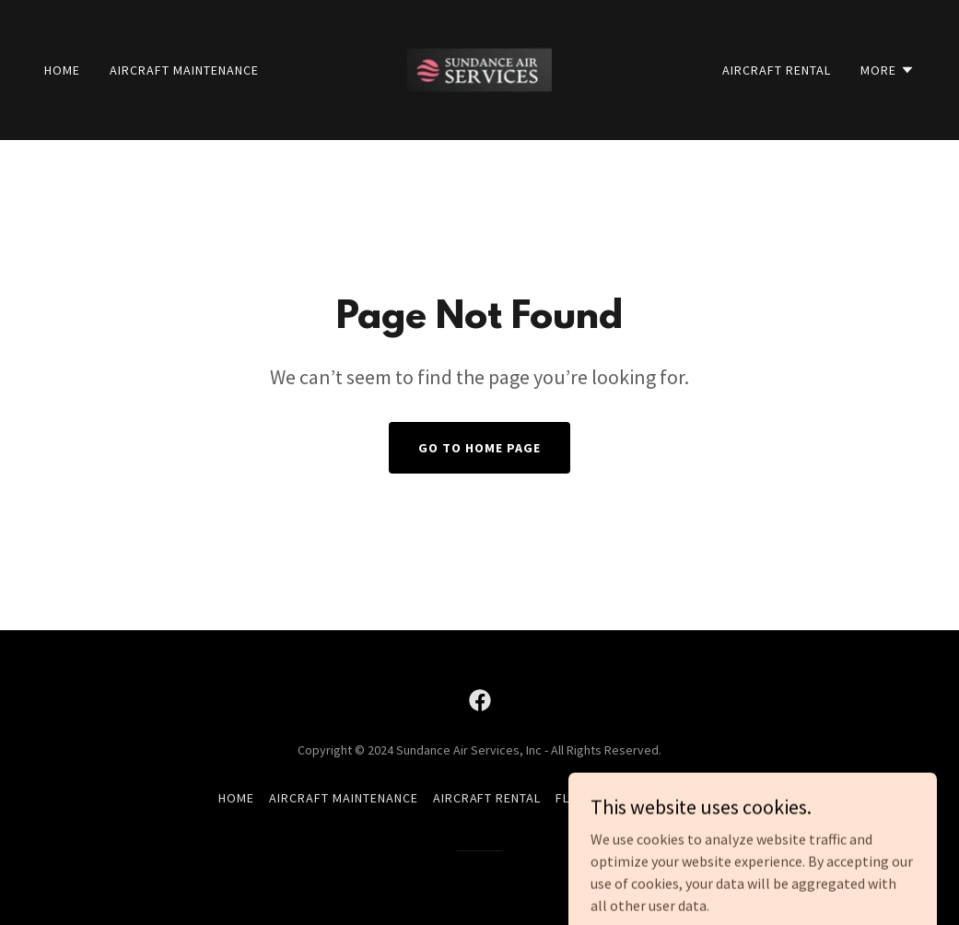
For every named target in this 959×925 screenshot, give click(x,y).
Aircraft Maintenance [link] (184, 70)
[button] (887, 70)
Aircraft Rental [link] (776, 70)
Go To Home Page (479, 447)
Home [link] (62, 70)
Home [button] (236, 798)
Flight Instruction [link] (620, 798)
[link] (479, 68)
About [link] (719, 798)
